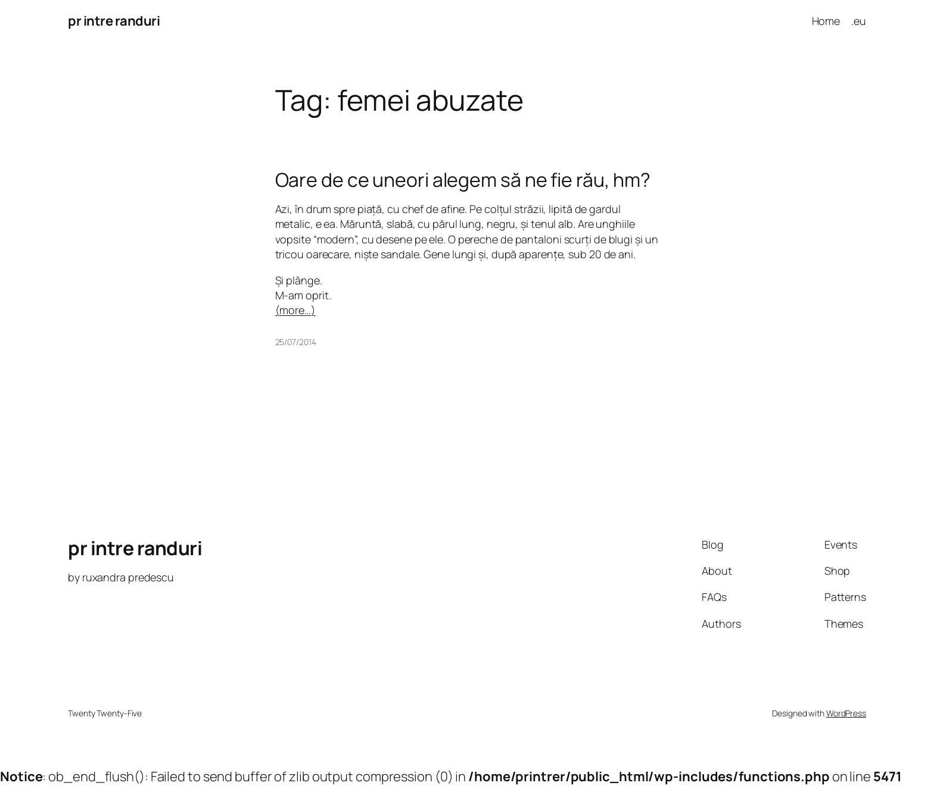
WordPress (846, 713)
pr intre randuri (114, 21)
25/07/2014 (295, 341)
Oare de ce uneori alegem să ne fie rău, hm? (463, 179)
